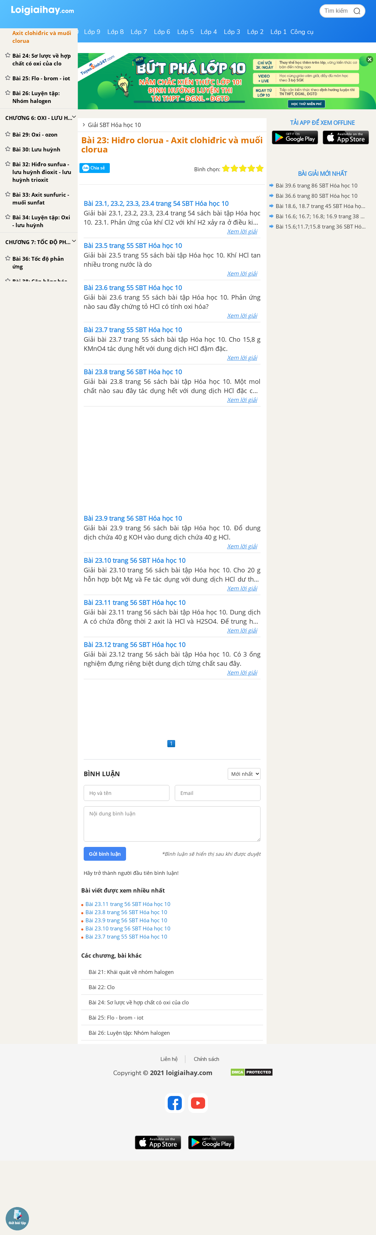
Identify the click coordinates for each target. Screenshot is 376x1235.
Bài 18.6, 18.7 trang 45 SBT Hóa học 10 (321, 205)
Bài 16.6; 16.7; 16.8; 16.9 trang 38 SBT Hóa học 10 (321, 216)
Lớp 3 (232, 32)
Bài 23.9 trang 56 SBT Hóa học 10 (126, 920)
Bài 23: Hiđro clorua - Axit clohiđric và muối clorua (172, 144)
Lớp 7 (139, 32)
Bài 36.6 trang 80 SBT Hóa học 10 (317, 195)
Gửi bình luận (105, 854)
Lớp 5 (185, 32)
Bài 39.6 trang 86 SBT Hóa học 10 (317, 185)
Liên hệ (169, 1059)
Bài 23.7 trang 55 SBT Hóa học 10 (126, 936)
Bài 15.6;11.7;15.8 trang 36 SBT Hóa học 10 (321, 226)
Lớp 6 (162, 32)
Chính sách (206, 1059)
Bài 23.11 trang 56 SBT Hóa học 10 (128, 903)
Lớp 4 (209, 32)
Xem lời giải (242, 231)
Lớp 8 (115, 32)
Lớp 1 (278, 32)
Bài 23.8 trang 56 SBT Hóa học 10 (126, 912)
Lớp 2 (255, 32)
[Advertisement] (172, 459)
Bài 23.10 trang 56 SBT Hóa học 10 (128, 928)
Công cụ (302, 32)
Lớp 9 (92, 32)
